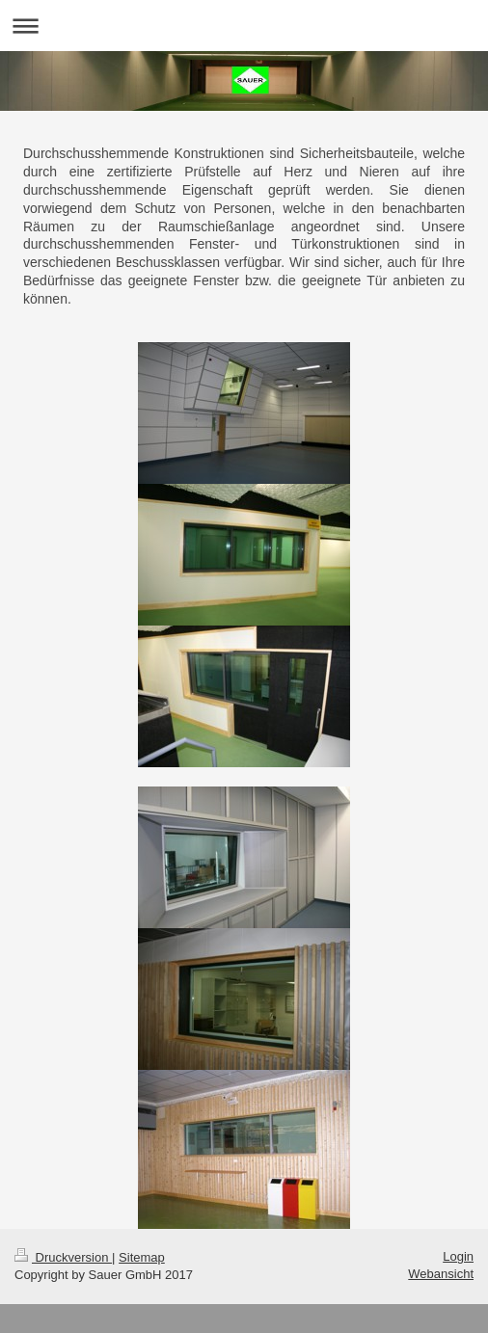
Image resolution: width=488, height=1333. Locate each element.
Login (458, 1256)
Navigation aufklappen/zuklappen (244, 25)
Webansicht (441, 1273)
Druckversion (63, 1257)
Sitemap (142, 1257)
